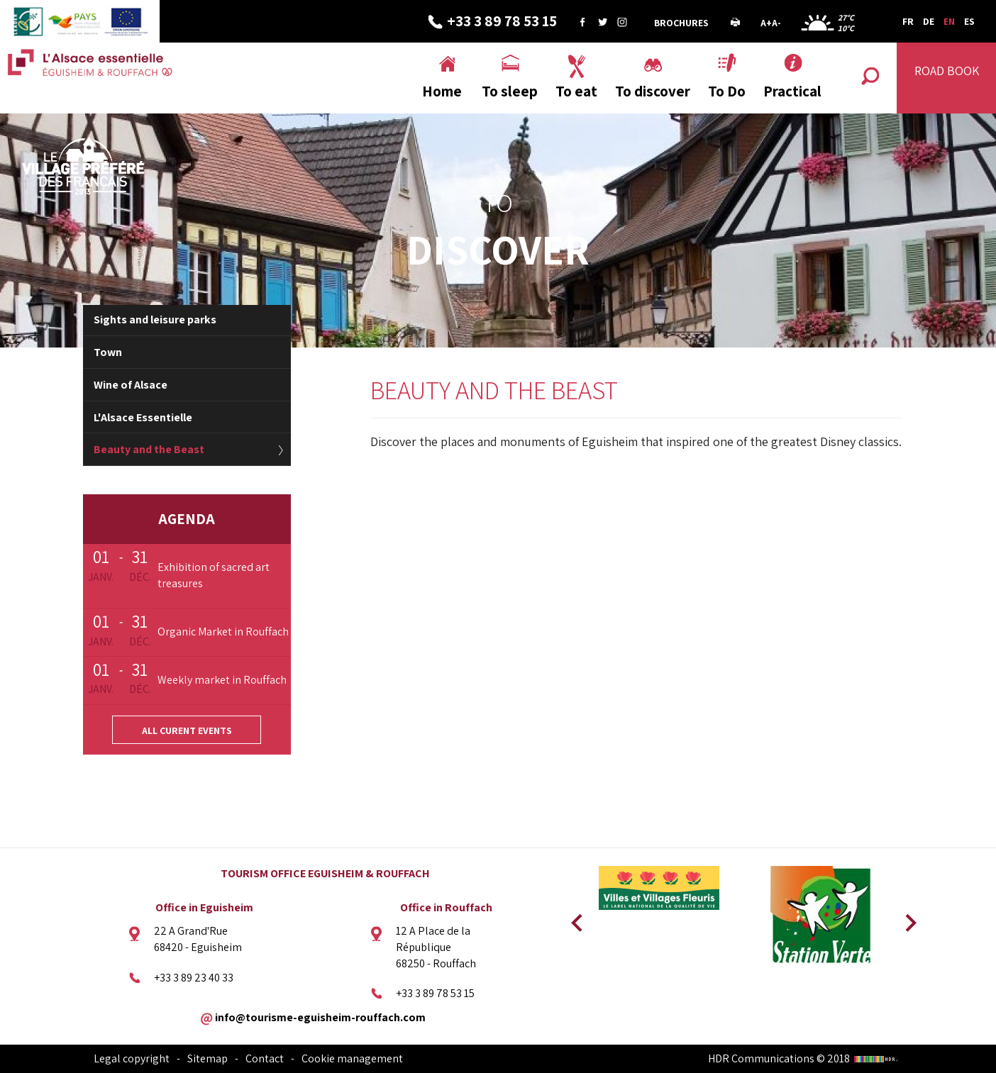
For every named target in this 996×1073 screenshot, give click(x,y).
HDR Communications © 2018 (805, 1058)
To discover (652, 91)
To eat (576, 91)
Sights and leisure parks (155, 319)
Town (108, 352)
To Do (727, 91)
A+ (766, 22)
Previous (575, 918)
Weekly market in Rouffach (222, 679)
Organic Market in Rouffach (223, 631)
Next (906, 918)
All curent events (187, 730)
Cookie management (352, 1058)
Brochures (681, 22)
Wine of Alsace (130, 384)
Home (442, 91)
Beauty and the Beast (149, 449)
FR (908, 21)
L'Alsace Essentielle (143, 417)
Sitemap (207, 1058)
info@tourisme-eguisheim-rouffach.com (320, 1017)
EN (949, 21)
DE (928, 21)
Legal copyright (132, 1058)
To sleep (510, 91)
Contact (264, 1058)
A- (776, 22)
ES (969, 21)
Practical (792, 91)
